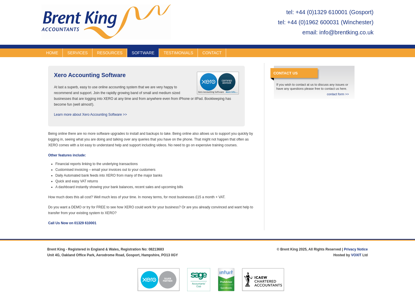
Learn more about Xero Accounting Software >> (90, 115)
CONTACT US (285, 73)
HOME (52, 52)
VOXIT (356, 255)
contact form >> (338, 94)
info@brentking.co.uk (346, 32)
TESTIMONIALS (178, 52)
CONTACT (212, 52)
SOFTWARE (143, 52)
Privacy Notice (356, 249)
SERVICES (77, 52)
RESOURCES (110, 52)
